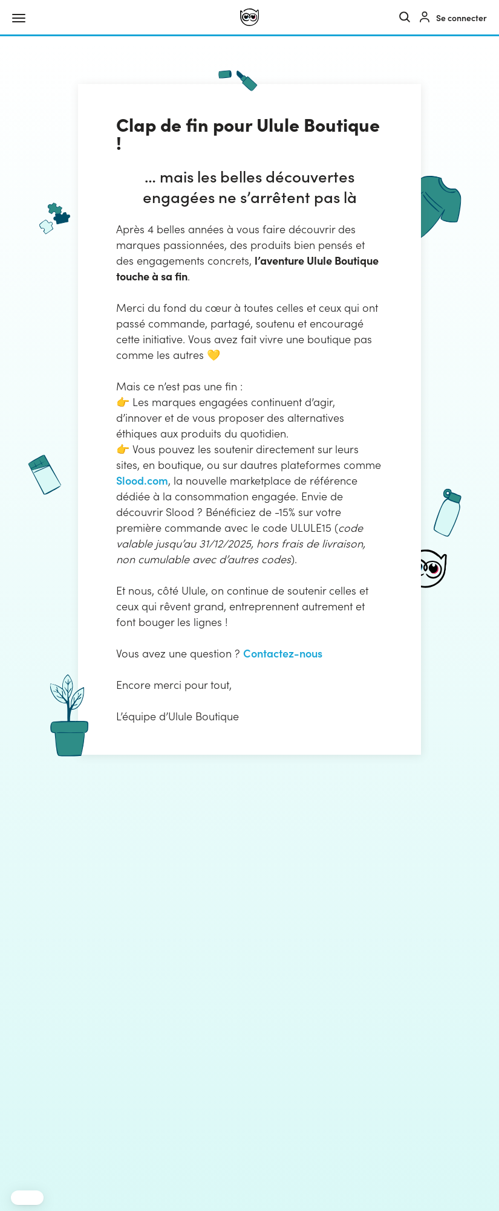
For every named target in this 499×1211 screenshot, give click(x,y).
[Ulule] (249, 17)
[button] (27, 1197)
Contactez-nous (282, 652)
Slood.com (142, 480)
